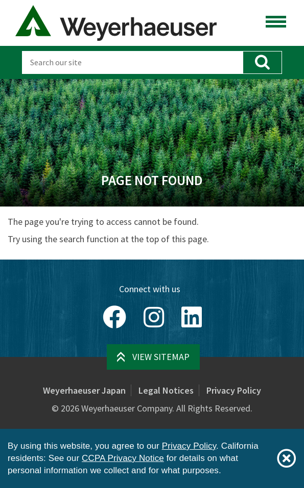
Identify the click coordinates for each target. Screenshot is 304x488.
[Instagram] (154, 317)
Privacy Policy (233, 390)
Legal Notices (166, 390)
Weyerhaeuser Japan (84, 390)
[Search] (132, 62)
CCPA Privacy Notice (123, 458)
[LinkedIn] (191, 317)
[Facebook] (114, 317)
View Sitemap (161, 357)
